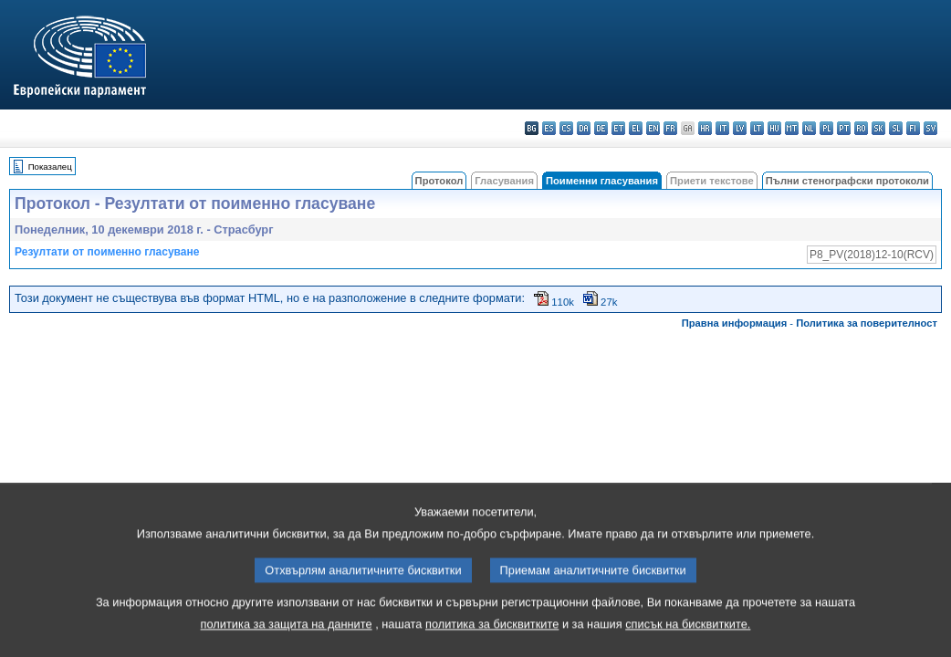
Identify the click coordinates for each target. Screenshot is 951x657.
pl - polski (826, 128)
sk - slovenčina (878, 128)
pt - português (844, 128)
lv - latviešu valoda (740, 128)
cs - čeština (566, 128)
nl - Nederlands (809, 128)
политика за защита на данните (286, 642)
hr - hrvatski (705, 128)
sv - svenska (930, 128)
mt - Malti (792, 128)
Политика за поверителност (866, 323)
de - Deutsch (601, 128)
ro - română (861, 128)
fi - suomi (913, 128)
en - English (653, 128)
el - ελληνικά (636, 128)
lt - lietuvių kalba (757, 128)
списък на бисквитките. (687, 642)
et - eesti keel (618, 128)
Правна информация (735, 323)
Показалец (50, 167)
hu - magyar (774, 128)
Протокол (439, 180)
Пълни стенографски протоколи (847, 180)
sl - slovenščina (896, 128)
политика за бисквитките (492, 642)
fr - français (670, 128)
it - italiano (722, 128)
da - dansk (583, 128)
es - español (549, 128)
